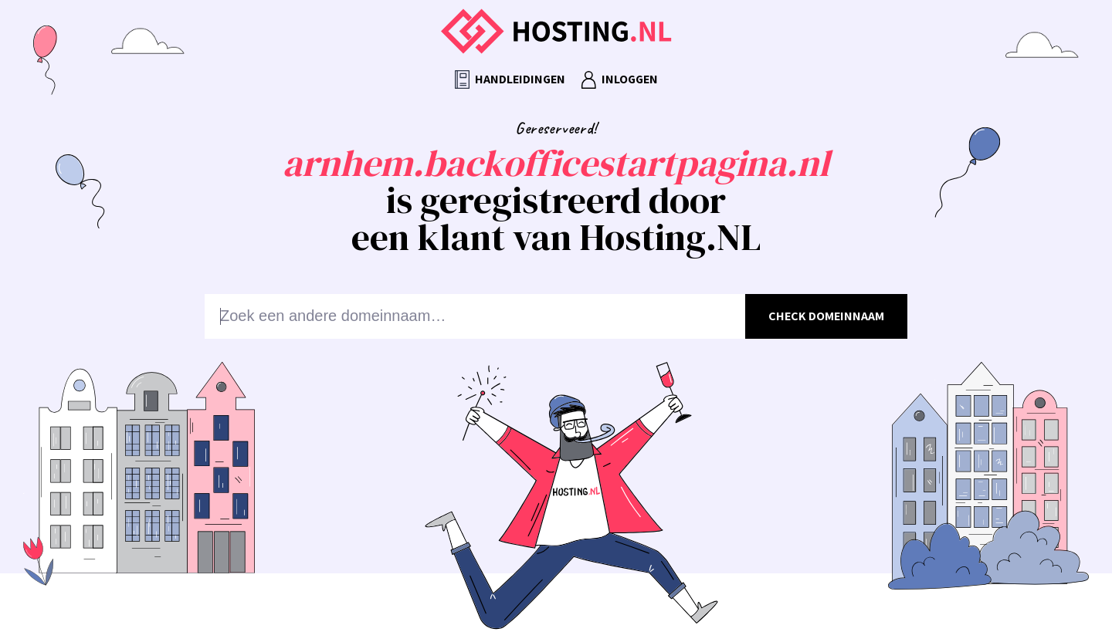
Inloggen (619, 80)
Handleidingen (510, 80)
